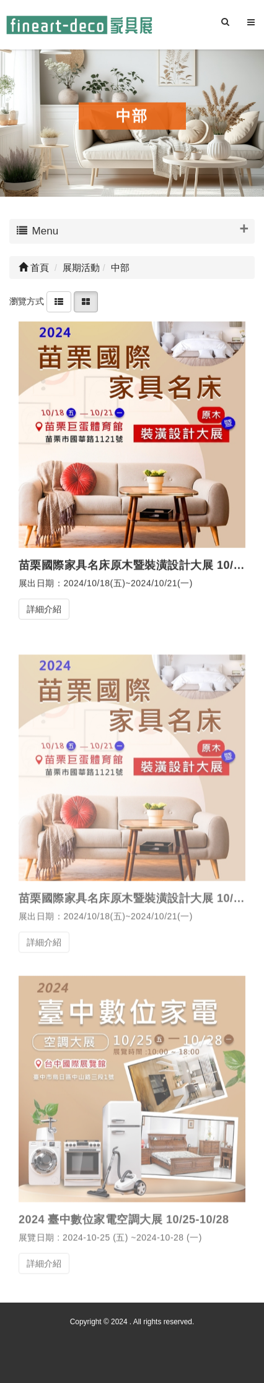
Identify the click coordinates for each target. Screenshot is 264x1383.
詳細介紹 (44, 609)
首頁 (34, 267)
